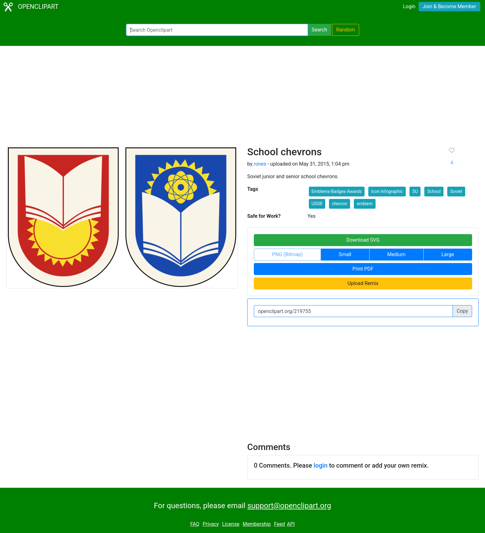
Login (409, 6)
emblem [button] (365, 203)
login (320, 465)
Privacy (211, 524)
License (230, 524)
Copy (462, 311)
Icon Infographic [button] (387, 191)
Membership (256, 524)
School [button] (434, 191)
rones (260, 164)
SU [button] (415, 191)
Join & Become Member (449, 6)
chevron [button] (339, 203)
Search (319, 30)
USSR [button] (317, 203)
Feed (279, 524)
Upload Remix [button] (363, 283)
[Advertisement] (242, 99)
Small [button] (345, 254)
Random (345, 30)
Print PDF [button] (363, 269)
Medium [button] (396, 254)
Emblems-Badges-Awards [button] (337, 191)
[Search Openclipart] (217, 30)
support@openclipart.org (289, 505)
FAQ (194, 524)
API (291, 524)
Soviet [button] (456, 191)
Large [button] (447, 254)
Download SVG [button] (363, 240)
